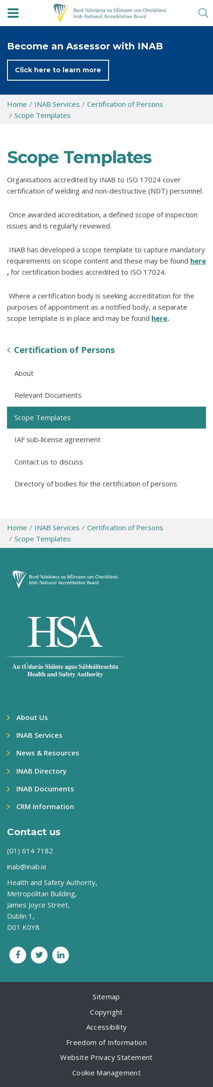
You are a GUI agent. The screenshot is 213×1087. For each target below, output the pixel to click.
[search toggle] (203, 13)
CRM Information (45, 806)
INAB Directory (41, 770)
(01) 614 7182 (30, 850)
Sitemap (106, 996)
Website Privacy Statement (106, 1057)
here (198, 260)
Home (17, 104)
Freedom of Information (106, 1042)
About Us (32, 717)
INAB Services (57, 104)
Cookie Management (106, 1072)
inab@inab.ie (27, 866)
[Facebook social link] (17, 955)
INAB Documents (45, 788)
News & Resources (47, 752)
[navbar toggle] (13, 13)
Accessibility (106, 1027)
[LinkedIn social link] (60, 955)
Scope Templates (42, 115)
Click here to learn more (58, 70)
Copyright (106, 1012)
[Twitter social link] (39, 955)
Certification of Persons (125, 104)
